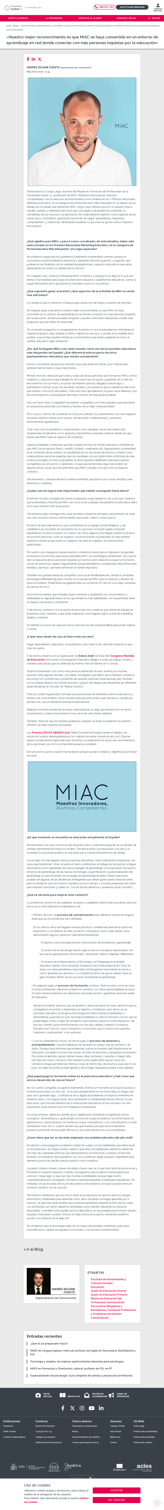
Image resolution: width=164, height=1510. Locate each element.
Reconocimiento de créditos (86, 1437)
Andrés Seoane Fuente (43, 67)
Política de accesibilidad (145, 1431)
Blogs (16, 26)
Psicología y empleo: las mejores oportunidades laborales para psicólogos (77, 1361)
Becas (75, 1431)
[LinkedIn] (34, 59)
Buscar (156, 18)
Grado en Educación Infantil (108, 1290)
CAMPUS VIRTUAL (158, 8)
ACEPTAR (117, 1490)
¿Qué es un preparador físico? (49, 1343)
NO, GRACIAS (116, 1500)
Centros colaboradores (14, 1437)
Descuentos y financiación (84, 1426)
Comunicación (100, 1317)
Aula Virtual (115, 1431)
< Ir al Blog (33, 1249)
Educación (97, 1287)
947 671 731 (104, 7)
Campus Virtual (117, 1426)
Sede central (9, 1431)
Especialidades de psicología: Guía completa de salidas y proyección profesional (81, 1375)
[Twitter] (40, 59)
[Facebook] (29, 59)
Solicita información (132, 7)
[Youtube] (91, 1408)
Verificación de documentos (48, 1442)
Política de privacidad (144, 1437)
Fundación (8, 1426)
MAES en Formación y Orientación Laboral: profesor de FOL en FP (71, 1368)
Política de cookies (143, 1442)
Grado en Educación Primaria (109, 1294)
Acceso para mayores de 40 (85, 1442)
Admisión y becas (126, 18)
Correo (113, 1442)
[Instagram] (82, 1408)
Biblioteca (115, 1437)
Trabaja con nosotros (45, 1437)
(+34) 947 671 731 (43, 1431)
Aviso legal (139, 1426)
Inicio (8, 26)
